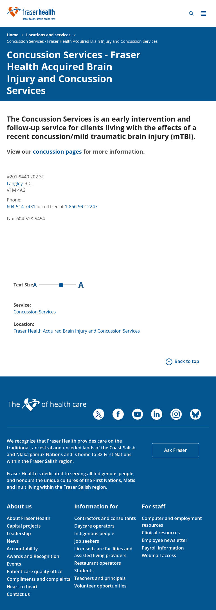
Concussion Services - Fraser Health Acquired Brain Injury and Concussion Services (82, 41)
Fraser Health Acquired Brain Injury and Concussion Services (77, 331)
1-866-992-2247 (81, 206)
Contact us (18, 594)
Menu (203, 13)
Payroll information (163, 548)
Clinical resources (161, 533)
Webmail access (159, 555)
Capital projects (23, 526)
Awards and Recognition (33, 556)
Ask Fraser (175, 450)
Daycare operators (94, 526)
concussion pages (57, 151)
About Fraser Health (28, 518)
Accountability (22, 549)
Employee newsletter (164, 540)
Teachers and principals (100, 578)
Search (191, 13)
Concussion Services (35, 312)
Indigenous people (94, 533)
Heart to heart (22, 587)
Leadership (19, 533)
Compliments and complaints (38, 579)
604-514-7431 (21, 206)
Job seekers (86, 541)
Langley (15, 183)
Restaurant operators (97, 563)
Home (12, 34)
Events (14, 564)
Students (84, 571)
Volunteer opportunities (100, 586)
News (13, 541)
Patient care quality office (34, 571)
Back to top (187, 361)
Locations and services (48, 34)
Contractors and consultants (105, 518)
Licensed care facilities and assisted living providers (103, 552)
